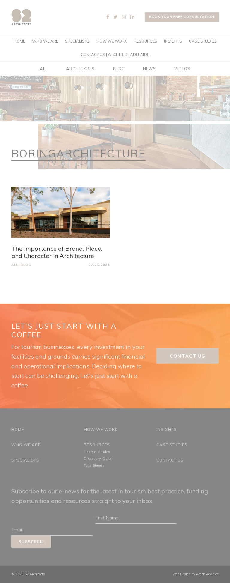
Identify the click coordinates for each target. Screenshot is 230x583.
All (44, 68)
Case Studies (203, 41)
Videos (182, 68)
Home (19, 41)
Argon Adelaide (207, 574)
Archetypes (80, 68)
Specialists (77, 41)
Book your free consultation (181, 17)
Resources (145, 41)
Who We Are (45, 41)
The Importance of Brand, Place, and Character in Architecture (56, 252)
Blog (119, 68)
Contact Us (187, 356)
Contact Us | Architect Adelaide (115, 54)
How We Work (111, 41)
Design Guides (97, 452)
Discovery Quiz (97, 458)
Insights (173, 41)
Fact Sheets (94, 465)
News (149, 68)
